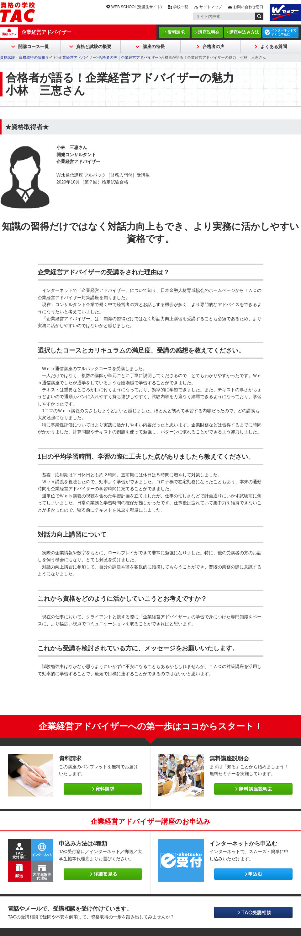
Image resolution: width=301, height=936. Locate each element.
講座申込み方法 (244, 32)
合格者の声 (213, 46)
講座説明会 (208, 32)
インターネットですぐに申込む (283, 32)
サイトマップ (210, 7)
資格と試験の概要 (93, 46)
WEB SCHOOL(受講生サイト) (136, 7)
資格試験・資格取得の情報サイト (28, 57)
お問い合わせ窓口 (248, 7)
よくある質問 (274, 46)
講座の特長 (154, 46)
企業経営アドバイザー (46, 32)
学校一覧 (180, 7)
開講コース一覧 (33, 46)
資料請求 (176, 32)
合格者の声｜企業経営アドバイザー (128, 57)
